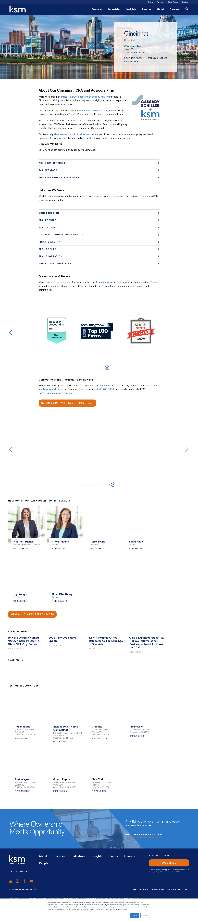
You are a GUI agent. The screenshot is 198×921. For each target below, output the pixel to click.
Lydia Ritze (136, 541)
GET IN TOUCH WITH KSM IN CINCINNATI (67, 403)
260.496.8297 (23, 791)
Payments (160, 2)
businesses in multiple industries (72, 134)
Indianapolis (22, 726)
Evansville (136, 726)
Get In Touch (18, 871)
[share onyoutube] (31, 881)
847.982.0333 (100, 738)
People (146, 9)
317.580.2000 (23, 738)
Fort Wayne (22, 779)
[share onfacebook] (24, 881)
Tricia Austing (60, 541)
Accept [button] (134, 915)
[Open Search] (187, 9)
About (160, 9)
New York (98, 779)
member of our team (109, 385)
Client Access (173, 2)
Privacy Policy (109, 907)
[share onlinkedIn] (10, 881)
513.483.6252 (60, 548)
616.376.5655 (61, 791)
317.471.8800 (61, 742)
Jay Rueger (20, 594)
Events (150, 2)
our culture (107, 282)
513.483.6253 (21, 548)
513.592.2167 (21, 601)
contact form (151, 385)
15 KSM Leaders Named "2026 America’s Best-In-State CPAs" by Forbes (24, 641)
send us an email (47, 389)
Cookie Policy (174, 889)
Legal (186, 889)
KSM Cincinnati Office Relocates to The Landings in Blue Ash (106, 641)
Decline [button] (145, 915)
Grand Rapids (62, 779)
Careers (174, 9)
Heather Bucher (23, 541)
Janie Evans (97, 541)
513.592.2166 (137, 548)
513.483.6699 (134, 58)
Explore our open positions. (59, 393)
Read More (15, 660)
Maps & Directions (157, 58)
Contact (185, 2)
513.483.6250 (98, 548)
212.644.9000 (100, 791)
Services (97, 9)
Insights (131, 9)
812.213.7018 (138, 736)
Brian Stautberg (62, 594)
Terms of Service (169, 872)
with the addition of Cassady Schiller (97, 110)
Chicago (97, 726)
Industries (114, 9)
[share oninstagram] (17, 881)
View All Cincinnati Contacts (32, 614)
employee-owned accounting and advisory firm (85, 96)
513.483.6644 (60, 601)
